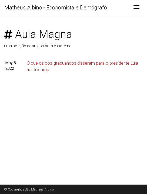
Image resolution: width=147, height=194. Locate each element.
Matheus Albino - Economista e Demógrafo (55, 7)
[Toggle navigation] (136, 7)
